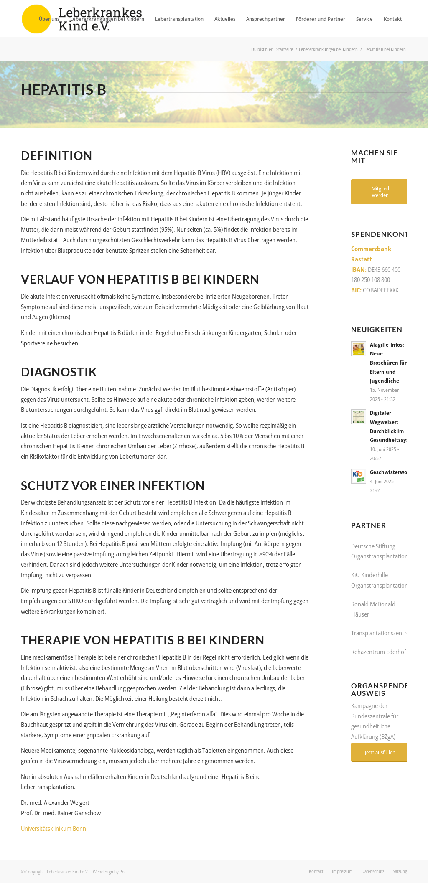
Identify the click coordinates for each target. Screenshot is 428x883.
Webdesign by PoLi (110, 871)
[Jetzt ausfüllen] (380, 752)
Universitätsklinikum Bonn (53, 828)
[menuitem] (49, 18)
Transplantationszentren (382, 633)
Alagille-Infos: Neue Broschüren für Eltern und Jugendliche (388, 363)
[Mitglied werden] (380, 191)
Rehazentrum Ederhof (378, 651)
